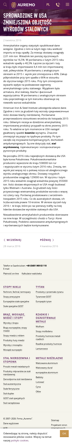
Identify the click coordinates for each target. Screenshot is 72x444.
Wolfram (40, 326)
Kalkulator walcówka (32, 273)
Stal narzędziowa (11, 403)
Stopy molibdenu (44, 331)
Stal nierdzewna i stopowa (16, 359)
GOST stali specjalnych (14, 398)
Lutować (40, 382)
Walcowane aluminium (47, 363)
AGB (5, 428)
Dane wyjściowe (11, 423)
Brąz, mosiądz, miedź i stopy (14, 316)
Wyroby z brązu (10, 322)
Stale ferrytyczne (11, 388)
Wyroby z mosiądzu (12, 345)
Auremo (23, 5)
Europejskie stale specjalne (16, 301)
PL (48, 4)
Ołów (38, 391)
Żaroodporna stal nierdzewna (17, 379)
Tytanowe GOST (43, 296)
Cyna (38, 386)
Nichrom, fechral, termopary (17, 291)
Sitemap (55, 420)
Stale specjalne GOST (13, 306)
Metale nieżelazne (49, 358)
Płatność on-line (11, 273)
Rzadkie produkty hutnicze (49, 343)
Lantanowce (42, 348)
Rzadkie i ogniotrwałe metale (46, 318)
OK (64, 433)
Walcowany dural (44, 367)
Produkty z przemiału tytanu (50, 291)
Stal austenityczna (12, 383)
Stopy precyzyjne (11, 296)
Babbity (39, 377)
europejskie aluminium (47, 372)
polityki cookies (19, 440)
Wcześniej (12, 240)
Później (47, 240)
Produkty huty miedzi (13, 340)
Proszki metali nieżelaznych (16, 366)
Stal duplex (8, 393)
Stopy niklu (12, 287)
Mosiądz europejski (12, 349)
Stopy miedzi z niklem (13, 335)
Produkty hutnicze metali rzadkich (48, 338)
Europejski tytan (44, 301)
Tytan (40, 287)
